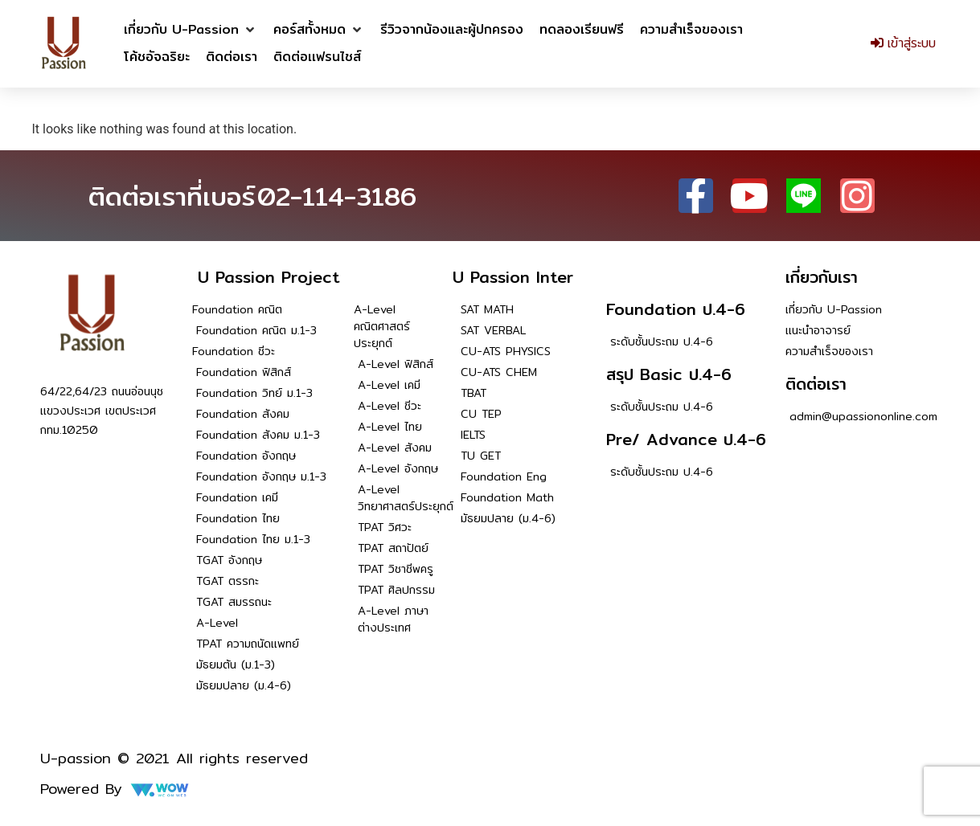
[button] (190, 29)
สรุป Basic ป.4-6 (669, 374)
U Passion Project (268, 276)
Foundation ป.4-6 (675, 308)
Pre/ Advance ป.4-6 (686, 439)
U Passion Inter (513, 276)
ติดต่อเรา (816, 383)
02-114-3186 (336, 196)
